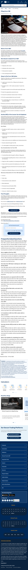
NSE (9, 534)
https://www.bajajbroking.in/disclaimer (11, 220)
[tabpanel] (4, 388)
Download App (14, 210)
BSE (5, 534)
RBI (15, 534)
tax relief (23, 50)
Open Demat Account (14, 233)
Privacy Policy (21, 230)
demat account (19, 201)
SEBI (12, 534)
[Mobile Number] (14, 228)
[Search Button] (24, 5)
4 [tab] (16, 392)
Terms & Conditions (17, 567)
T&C (16, 230)
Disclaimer (3, 567)
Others (12, 513)
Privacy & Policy (9, 567)
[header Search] (13, 5)
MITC (14, 230)
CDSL (18, 534)
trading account (10, 201)
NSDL (22, 534)
